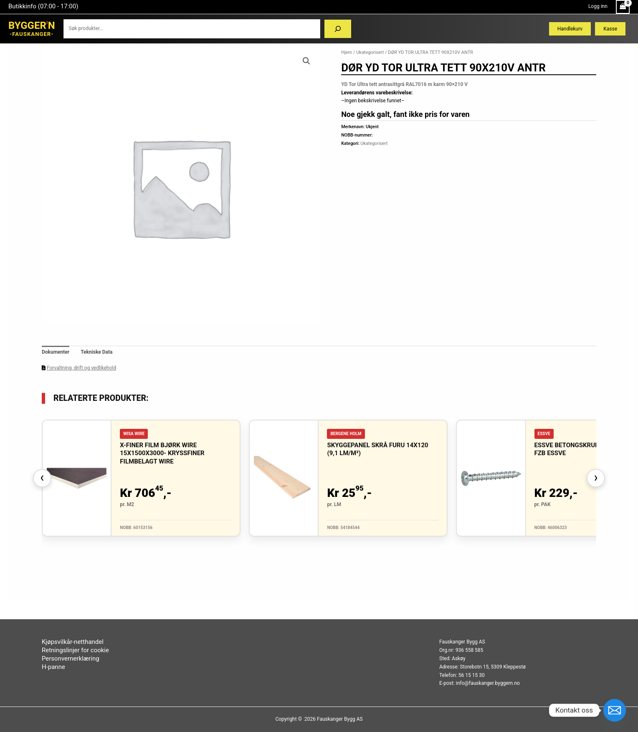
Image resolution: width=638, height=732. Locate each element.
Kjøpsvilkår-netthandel (73, 642)
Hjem (346, 52)
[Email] (614, 710)
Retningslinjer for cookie (75, 650)
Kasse (610, 29)
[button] (306, 60)
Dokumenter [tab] (55, 352)
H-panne (53, 667)
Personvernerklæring (70, 658)
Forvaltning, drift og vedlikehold (81, 368)
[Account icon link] (598, 7)
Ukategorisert (370, 52)
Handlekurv (569, 29)
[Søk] (337, 29)
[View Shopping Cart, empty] (623, 7)
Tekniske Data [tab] (96, 352)
